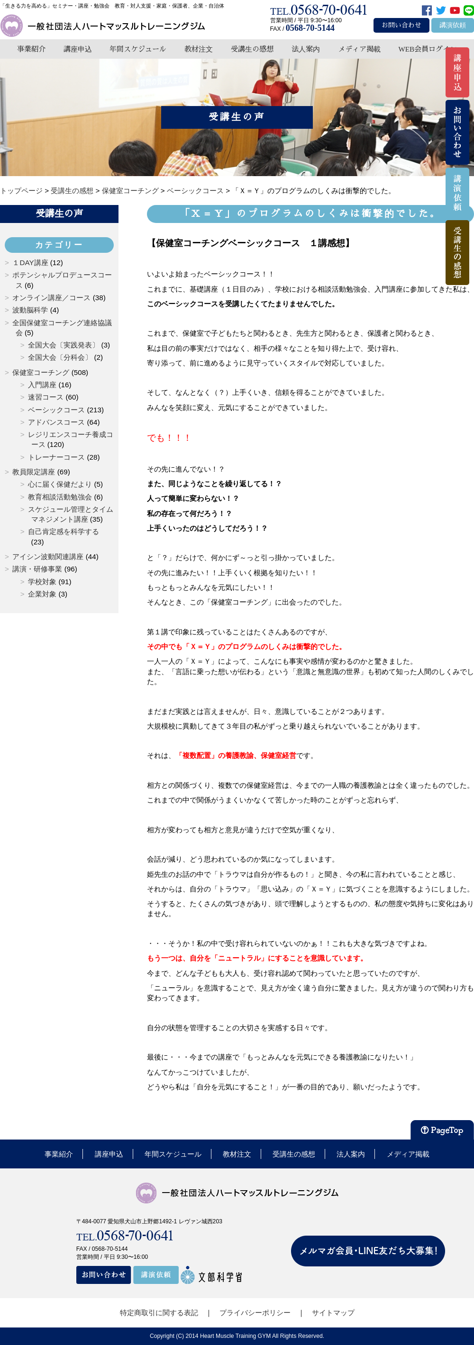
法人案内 (306, 49)
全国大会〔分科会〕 (60, 357)
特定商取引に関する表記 (159, 1313)
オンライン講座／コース (51, 298)
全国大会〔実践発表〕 (63, 345)
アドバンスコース (56, 422)
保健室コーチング (40, 372)
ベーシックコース (56, 410)
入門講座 (42, 385)
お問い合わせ (401, 25)
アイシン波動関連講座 (47, 556)
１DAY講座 (30, 262)
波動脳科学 (30, 310)
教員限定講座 (33, 472)
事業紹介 (31, 49)
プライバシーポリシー (255, 1313)
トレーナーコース (56, 457)
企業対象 (42, 594)
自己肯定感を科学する (63, 531)
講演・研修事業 (37, 569)
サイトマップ (333, 1313)
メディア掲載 (359, 49)
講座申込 (78, 49)
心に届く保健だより (60, 484)
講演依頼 (452, 25)
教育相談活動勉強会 (60, 497)
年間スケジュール (137, 49)
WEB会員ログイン (427, 49)
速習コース (46, 397)
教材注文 (198, 49)
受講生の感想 (252, 49)
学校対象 (42, 582)
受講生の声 (59, 213)
